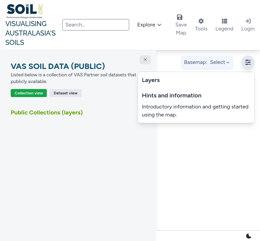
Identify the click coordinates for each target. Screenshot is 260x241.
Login (248, 25)
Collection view (29, 93)
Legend (224, 25)
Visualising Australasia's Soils (32, 26)
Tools (201, 25)
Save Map (181, 25)
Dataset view (65, 93)
